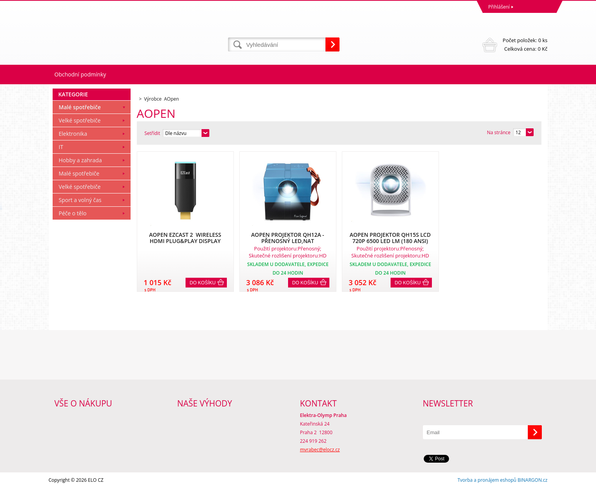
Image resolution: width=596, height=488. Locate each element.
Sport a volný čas (80, 200)
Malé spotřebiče (80, 107)
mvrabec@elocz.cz (320, 449)
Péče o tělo (73, 213)
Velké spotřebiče (80, 120)
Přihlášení (499, 7)
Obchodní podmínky (80, 74)
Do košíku (203, 283)
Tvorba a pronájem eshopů (487, 480)
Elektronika (73, 133)
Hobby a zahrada (80, 160)
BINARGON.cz (533, 480)
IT (61, 147)
